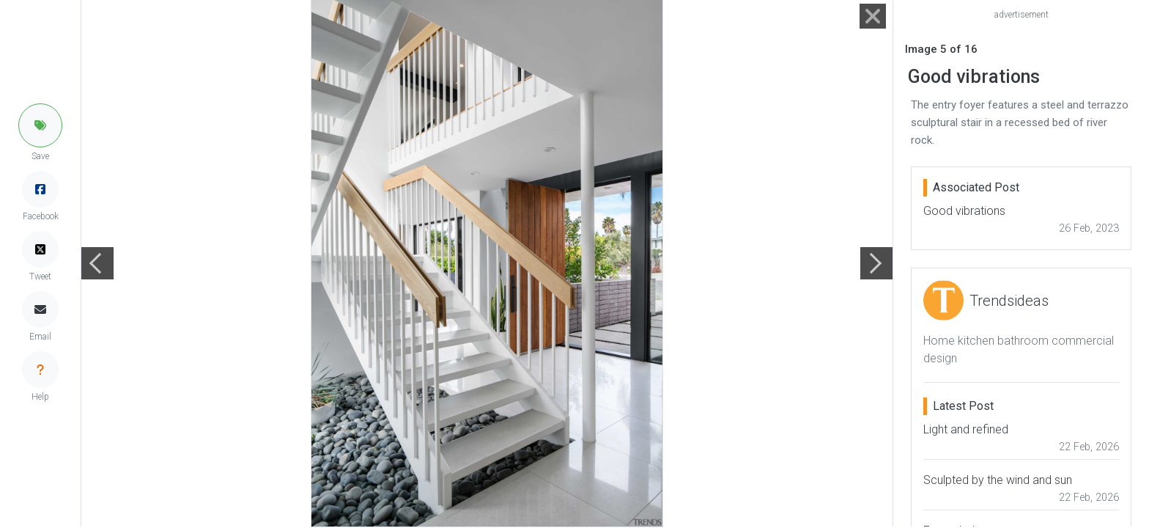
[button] (40, 125)
